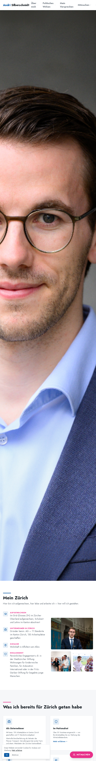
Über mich (34, 5)
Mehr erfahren (17, 750)
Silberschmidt (16, 5)
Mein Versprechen (66, 5)
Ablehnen (15, 755)
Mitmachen (84, 5)
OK (7, 755)
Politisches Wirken (49, 5)
